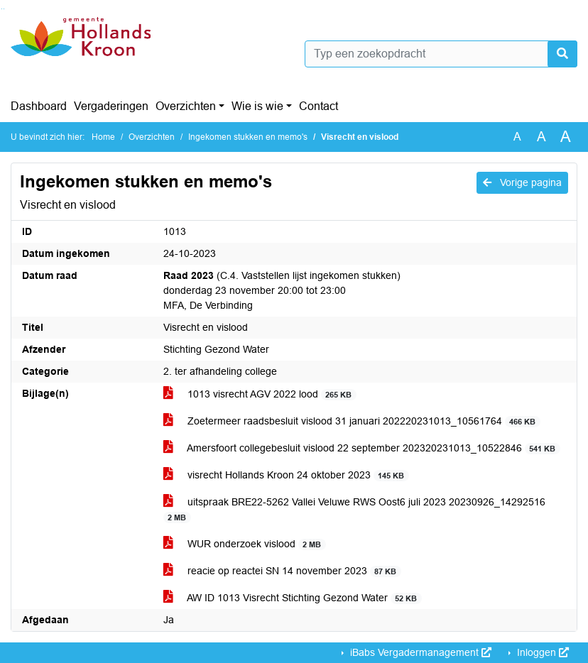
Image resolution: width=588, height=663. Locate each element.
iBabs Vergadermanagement (419, 652)
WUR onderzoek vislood (244, 544)
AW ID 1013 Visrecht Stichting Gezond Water (292, 598)
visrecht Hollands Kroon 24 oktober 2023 (286, 475)
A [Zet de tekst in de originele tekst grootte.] (517, 137)
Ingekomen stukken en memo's (247, 137)
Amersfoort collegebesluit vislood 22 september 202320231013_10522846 (361, 448)
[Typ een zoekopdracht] (441, 53)
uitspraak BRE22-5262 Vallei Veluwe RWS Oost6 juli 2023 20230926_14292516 (354, 509)
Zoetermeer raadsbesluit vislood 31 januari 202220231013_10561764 (351, 421)
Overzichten (186, 106)
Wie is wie (257, 106)
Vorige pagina (522, 182)
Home (103, 137)
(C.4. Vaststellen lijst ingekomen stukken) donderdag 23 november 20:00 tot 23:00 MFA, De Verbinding (282, 290)
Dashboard (39, 106)
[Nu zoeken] (562, 53)
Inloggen (541, 652)
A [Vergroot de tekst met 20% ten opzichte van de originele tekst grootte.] (541, 136)
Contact (318, 106)
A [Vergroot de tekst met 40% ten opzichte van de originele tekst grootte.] (565, 137)
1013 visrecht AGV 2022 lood (259, 394)
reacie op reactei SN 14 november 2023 (282, 571)
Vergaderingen (111, 106)
